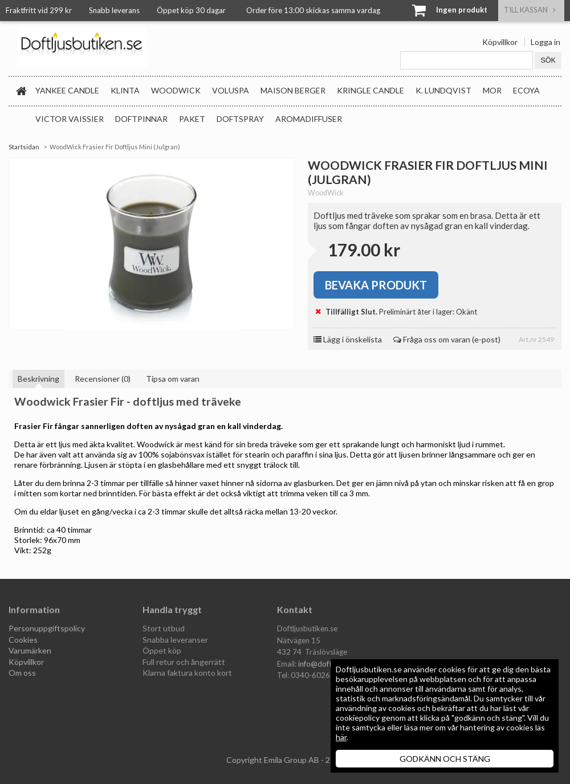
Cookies (23, 639)
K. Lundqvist (443, 90)
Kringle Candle (370, 90)
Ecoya (526, 90)
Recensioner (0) (103, 378)
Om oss (22, 672)
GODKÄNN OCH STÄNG (445, 758)
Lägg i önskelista (348, 339)
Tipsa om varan (172, 378)
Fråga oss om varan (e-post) (446, 339)
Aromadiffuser (308, 119)
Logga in (545, 42)
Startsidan (24, 146)
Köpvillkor (500, 42)
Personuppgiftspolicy (47, 628)
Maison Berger (292, 90)
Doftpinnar (141, 119)
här (341, 737)
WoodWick (176, 90)
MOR (492, 90)
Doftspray (240, 119)
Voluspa (230, 90)
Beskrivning (38, 378)
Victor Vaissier (69, 119)
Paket (192, 119)
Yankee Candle (67, 90)
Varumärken (30, 650)
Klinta (125, 90)
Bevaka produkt (376, 285)
